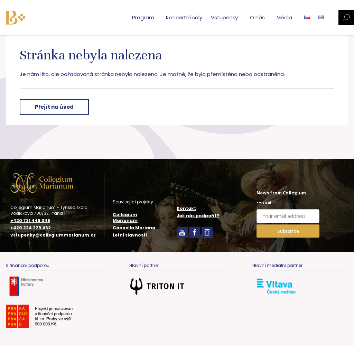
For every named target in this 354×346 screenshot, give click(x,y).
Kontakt (186, 208)
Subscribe (288, 231)
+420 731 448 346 (30, 220)
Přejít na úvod (54, 106)
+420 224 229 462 (30, 228)
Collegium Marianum (125, 217)
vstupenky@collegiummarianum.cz (53, 235)
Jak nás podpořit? (198, 216)
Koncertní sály (184, 17)
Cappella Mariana (134, 228)
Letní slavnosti (130, 235)
